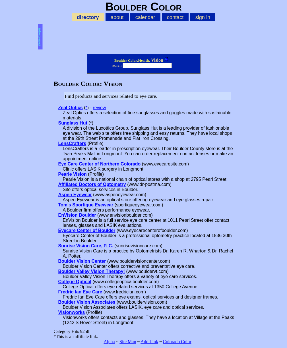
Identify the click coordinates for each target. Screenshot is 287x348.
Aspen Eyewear (75, 194)
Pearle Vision (72, 174)
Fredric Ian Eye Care (80, 291)
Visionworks (71, 312)
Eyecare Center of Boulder (86, 230)
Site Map (127, 341)
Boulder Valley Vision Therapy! (91, 271)
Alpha (109, 341)
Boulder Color (125, 60)
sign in (202, 17)
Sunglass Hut (72, 123)
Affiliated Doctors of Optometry (92, 184)
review (99, 107)
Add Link (149, 341)
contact (175, 17)
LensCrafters (72, 143)
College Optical (74, 281)
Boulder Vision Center (82, 261)
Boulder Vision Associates (86, 302)
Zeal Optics (70, 107)
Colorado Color (177, 341)
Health (143, 60)
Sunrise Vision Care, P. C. (85, 245)
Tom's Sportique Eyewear (85, 204)
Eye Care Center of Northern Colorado (99, 163)
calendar (145, 17)
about (117, 17)
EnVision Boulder (77, 215)
